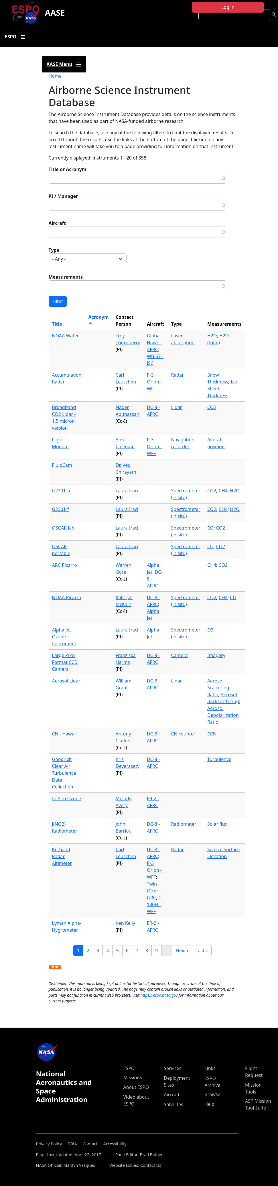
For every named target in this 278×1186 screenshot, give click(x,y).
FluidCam (62, 465)
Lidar (176, 407)
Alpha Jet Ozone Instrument (64, 637)
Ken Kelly (125, 923)
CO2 (211, 407)
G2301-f (60, 509)
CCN (211, 734)
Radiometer (183, 824)
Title (57, 324)
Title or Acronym (67, 169)
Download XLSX (55, 967)
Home (55, 76)
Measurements (66, 277)
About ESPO (136, 1087)
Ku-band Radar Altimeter (62, 856)
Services (172, 1068)
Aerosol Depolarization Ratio (223, 715)
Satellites (173, 1104)
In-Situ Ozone (66, 798)
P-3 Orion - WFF (154, 382)
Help (209, 1104)
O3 (210, 630)
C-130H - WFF (155, 904)
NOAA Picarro (66, 597)
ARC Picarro (64, 565)
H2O (212, 336)
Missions (132, 1077)
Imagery (216, 655)
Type (54, 250)
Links (210, 1068)
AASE (55, 12)
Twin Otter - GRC (154, 891)
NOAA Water (65, 336)
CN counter (183, 734)
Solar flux (217, 824)
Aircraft (57, 223)
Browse (212, 1094)
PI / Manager (63, 196)
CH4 (223, 490)
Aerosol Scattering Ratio (218, 688)
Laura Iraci (127, 490)
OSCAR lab (63, 528)
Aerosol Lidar (66, 681)
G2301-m (62, 490)
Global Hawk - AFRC (154, 343)
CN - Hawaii (64, 734)
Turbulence (219, 759)
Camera (179, 655)
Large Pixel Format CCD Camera (65, 662)
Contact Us (150, 1165)
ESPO (129, 1068)
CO (210, 528)
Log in (227, 7)
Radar (177, 375)
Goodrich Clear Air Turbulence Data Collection (64, 773)
